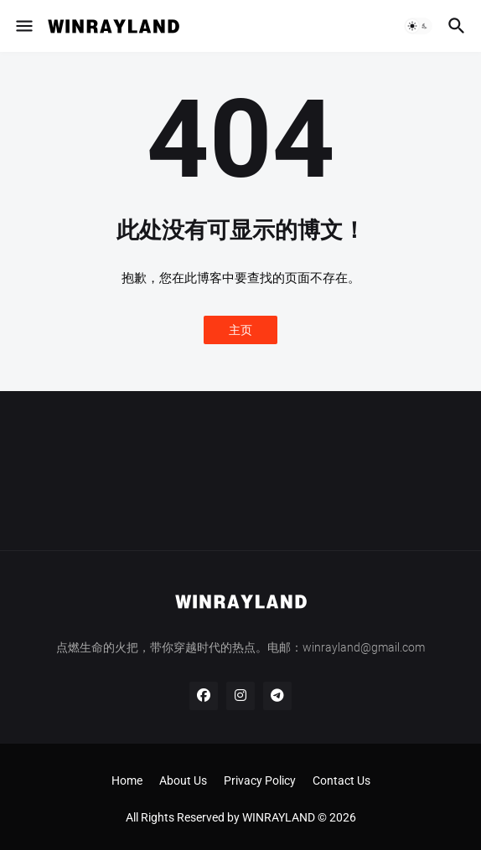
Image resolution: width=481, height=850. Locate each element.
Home (126, 780)
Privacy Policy (260, 780)
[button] (23, 26)
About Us (183, 780)
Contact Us (341, 780)
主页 (240, 330)
